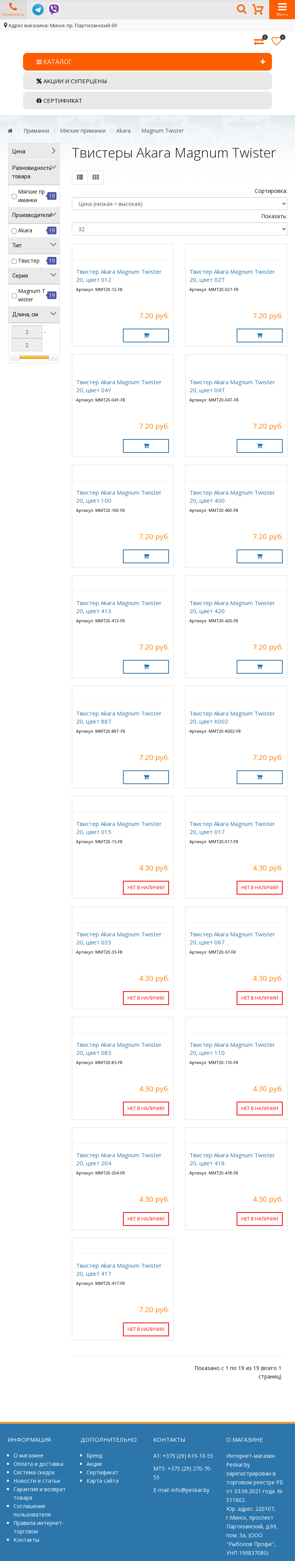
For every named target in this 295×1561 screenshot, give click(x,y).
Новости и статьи (36, 1480)
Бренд (94, 1455)
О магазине (28, 1455)
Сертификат (102, 1472)
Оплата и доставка (38, 1463)
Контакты (26, 1539)
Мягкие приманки (83, 130)
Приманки (36, 130)
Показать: (274, 216)
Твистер (29, 260)
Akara (123, 130)
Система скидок (34, 1472)
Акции (94, 1463)
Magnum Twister (162, 130)
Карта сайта (102, 1480)
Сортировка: (271, 190)
